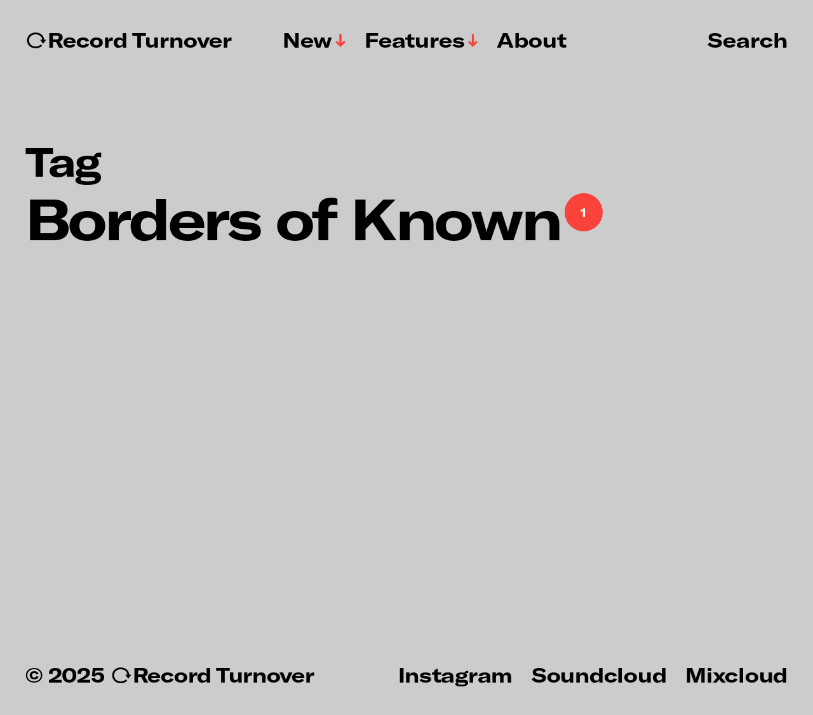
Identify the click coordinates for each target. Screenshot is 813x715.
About (532, 40)
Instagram (455, 674)
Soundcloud (599, 674)
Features (415, 40)
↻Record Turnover (128, 40)
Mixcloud (736, 674)
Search (748, 39)
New (307, 40)
